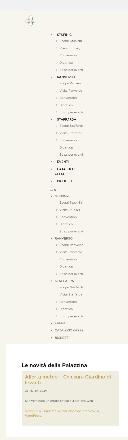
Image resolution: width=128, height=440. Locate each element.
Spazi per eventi (71, 155)
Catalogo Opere (65, 171)
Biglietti (64, 181)
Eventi (61, 323)
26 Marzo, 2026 (36, 390)
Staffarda (66, 119)
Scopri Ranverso (71, 83)
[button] (69, 189)
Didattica (66, 63)
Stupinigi (65, 35)
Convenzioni (68, 55)
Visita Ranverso (70, 91)
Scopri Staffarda (71, 126)
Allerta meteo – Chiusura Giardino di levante (68, 380)
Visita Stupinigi (70, 48)
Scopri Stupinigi (70, 41)
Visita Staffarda (70, 133)
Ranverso (66, 77)
